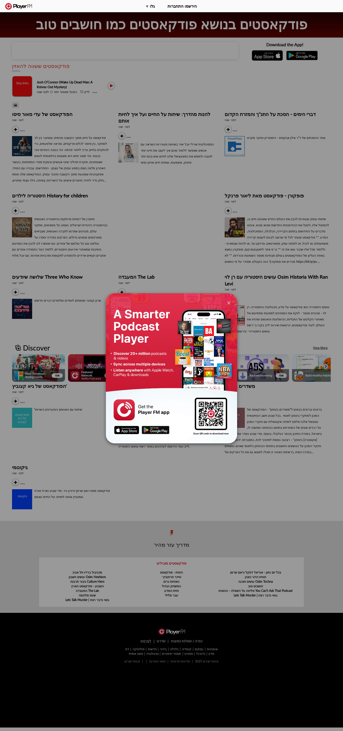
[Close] (228, 302)
